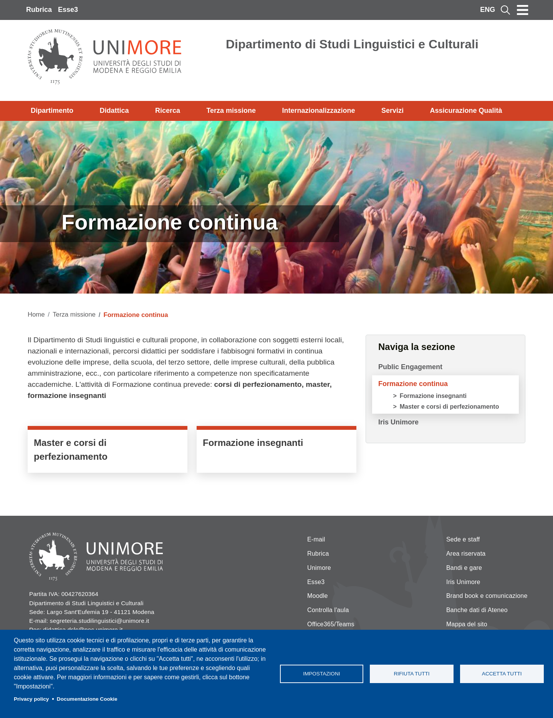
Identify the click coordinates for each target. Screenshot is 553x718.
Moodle (317, 596)
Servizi (392, 110)
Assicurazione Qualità (466, 110)
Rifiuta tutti (411, 674)
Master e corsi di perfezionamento (449, 406)
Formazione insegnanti (433, 396)
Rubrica (39, 9)
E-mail (316, 539)
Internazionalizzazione (318, 110)
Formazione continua (413, 384)
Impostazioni (321, 674)
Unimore (319, 567)
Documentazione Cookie (87, 699)
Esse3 (68, 9)
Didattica (114, 110)
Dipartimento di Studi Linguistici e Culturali (352, 44)
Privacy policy (31, 699)
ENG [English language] (487, 9)
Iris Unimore (398, 422)
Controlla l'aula (328, 610)
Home (36, 314)
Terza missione (231, 110)
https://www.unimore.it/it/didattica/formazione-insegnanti (276, 451)
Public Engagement (410, 367)
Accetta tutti (502, 674)
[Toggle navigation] (522, 10)
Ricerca (167, 110)
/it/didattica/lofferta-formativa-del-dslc (107, 451)
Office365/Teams (330, 624)
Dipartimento (52, 110)
